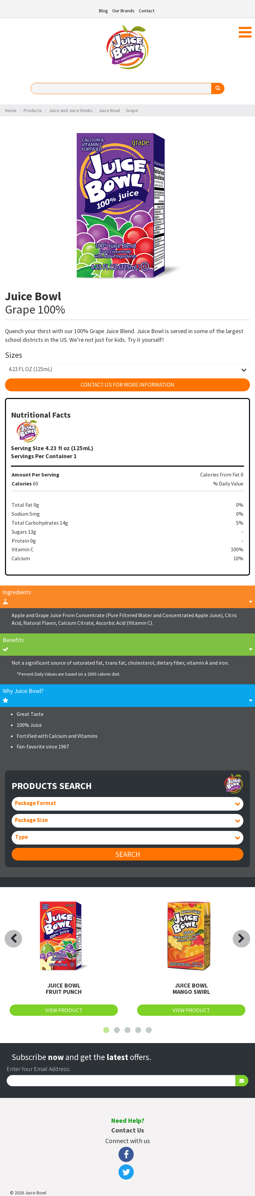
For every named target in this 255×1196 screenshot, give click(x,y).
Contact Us (127, 1130)
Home (11, 110)
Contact (146, 11)
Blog (103, 11)
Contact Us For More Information (127, 384)
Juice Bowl (109, 110)
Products (33, 110)
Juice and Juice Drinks (71, 110)
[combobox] (127, 369)
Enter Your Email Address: (38, 1069)
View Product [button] (63, 1010)
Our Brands (123, 11)
